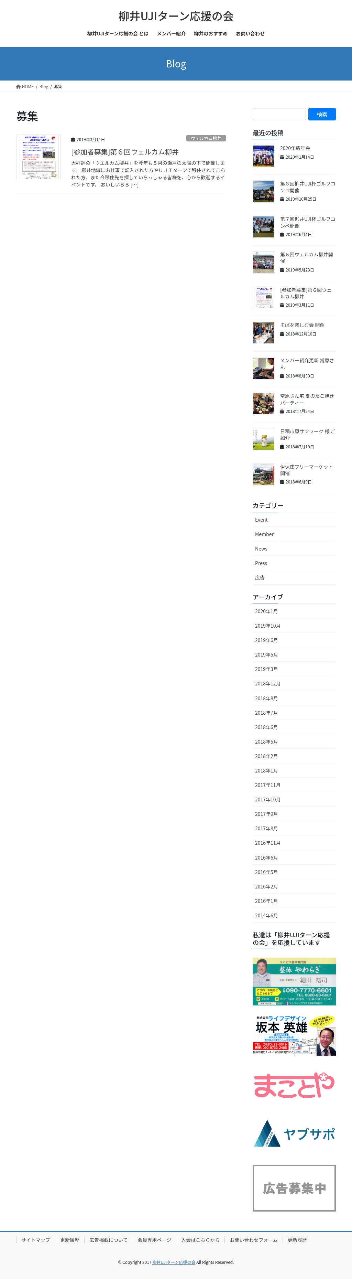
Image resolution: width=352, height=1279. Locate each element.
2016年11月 (268, 842)
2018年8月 (266, 698)
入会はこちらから (200, 1239)
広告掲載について (108, 1239)
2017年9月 (266, 813)
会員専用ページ (155, 1239)
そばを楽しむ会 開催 (302, 324)
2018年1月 (266, 770)
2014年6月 (266, 915)
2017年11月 (268, 784)
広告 (260, 577)
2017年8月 (266, 828)
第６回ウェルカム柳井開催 (306, 258)
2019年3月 (266, 668)
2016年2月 (266, 886)
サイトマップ (35, 1239)
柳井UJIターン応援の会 (173, 1262)
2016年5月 (266, 871)
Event (261, 519)
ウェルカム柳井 (206, 138)
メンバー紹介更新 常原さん (307, 364)
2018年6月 (266, 727)
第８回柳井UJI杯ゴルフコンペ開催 (308, 187)
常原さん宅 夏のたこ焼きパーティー (307, 399)
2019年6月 (266, 640)
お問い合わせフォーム (254, 1239)
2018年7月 (266, 712)
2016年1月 (266, 900)
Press (261, 562)
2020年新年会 (295, 148)
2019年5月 (266, 654)
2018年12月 (268, 683)
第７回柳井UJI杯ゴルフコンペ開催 (308, 222)
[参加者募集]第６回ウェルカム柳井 (125, 152)
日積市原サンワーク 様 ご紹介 (307, 434)
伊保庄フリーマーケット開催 (306, 470)
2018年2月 (266, 756)
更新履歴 (69, 1239)
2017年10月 (268, 799)
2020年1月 (266, 611)
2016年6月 (266, 857)
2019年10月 (268, 625)
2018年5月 (266, 741)
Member (264, 534)
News (261, 548)
